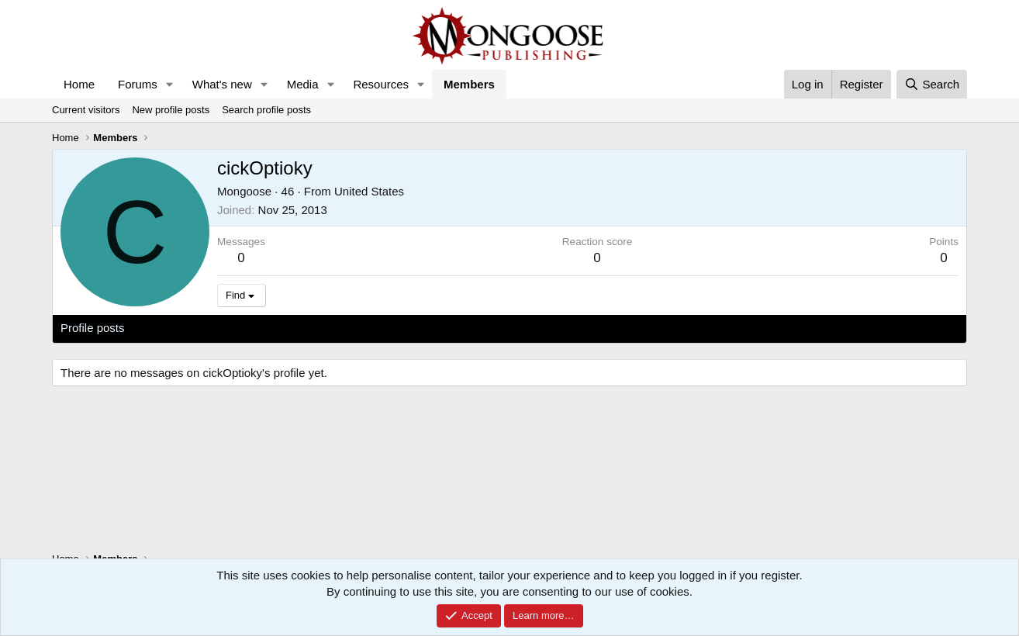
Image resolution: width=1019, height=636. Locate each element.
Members (469, 84)
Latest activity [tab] (175, 327)
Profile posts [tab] (92, 327)
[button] (170, 84)
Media (303, 84)
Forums (137, 84)
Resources (381, 84)
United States (369, 191)
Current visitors (85, 110)
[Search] (931, 84)
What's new (222, 84)
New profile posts (170, 110)
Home (79, 84)
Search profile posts (266, 110)
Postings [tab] (248, 327)
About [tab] (301, 327)
